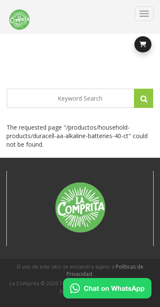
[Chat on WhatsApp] (107, 288)
